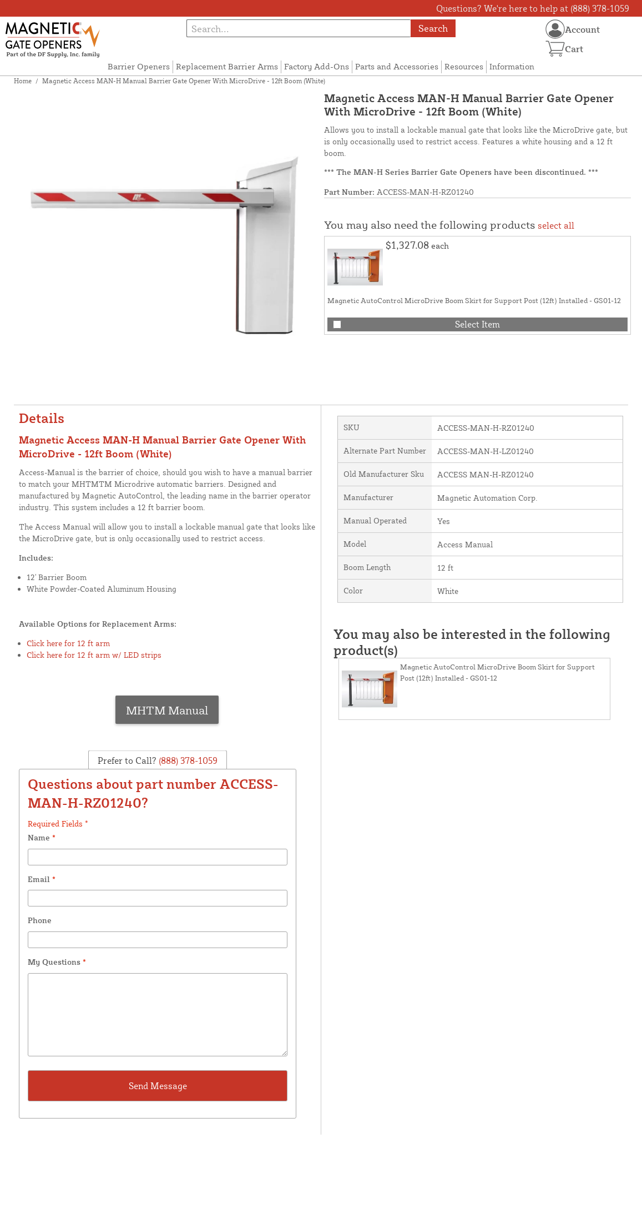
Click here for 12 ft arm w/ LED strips (94, 654)
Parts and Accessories (396, 66)
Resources (463, 66)
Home (23, 81)
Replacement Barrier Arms (227, 66)
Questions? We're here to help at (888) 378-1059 (532, 8)
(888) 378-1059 (187, 760)
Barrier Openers (139, 66)
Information (511, 66)
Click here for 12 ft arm (68, 643)
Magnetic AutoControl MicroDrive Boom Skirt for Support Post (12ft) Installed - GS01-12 (474, 300)
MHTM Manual (167, 710)
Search (433, 28)
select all (556, 225)
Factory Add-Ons (316, 66)
